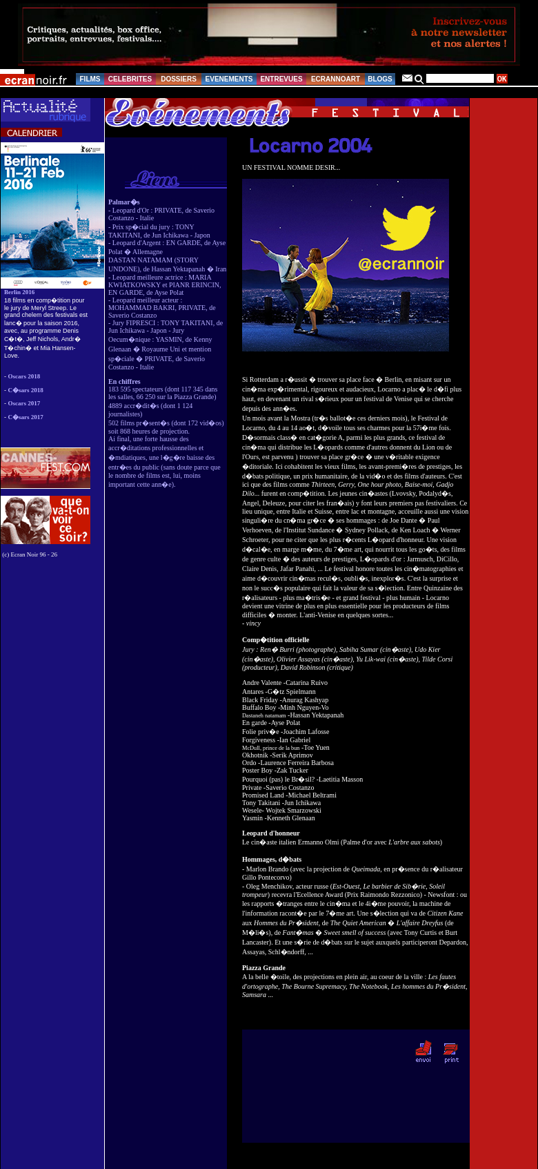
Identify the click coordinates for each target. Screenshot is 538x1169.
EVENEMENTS (229, 79)
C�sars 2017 (25, 417)
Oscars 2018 (24, 376)
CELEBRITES (130, 79)
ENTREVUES (281, 79)
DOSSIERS (179, 79)
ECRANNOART (335, 79)
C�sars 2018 (25, 390)
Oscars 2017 (24, 403)
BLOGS (380, 79)
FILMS (90, 79)
